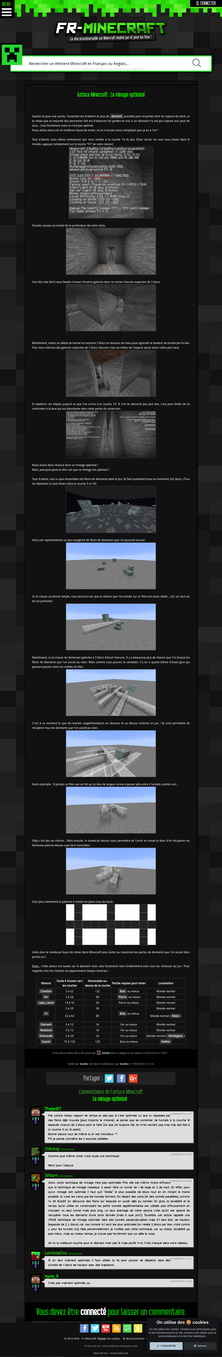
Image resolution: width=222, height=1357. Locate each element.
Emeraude (45, 1036)
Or (46, 1014)
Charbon (45, 991)
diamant (116, 116)
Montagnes (175, 1036)
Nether (165, 1042)
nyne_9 (51, 1276)
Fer (46, 997)
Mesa (175, 1016)
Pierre (122, 997)
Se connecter (206, 3)
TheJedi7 (53, 1109)
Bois (122, 991)
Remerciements (135, 1338)
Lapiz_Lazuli (46, 1003)
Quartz (46, 1042)
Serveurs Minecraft (119, 1353)
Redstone (46, 1030)
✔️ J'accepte (166, 1346)
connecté (93, 1312)
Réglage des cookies (108, 1338)
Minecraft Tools (101, 1353)
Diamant (45, 1024)
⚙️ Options (200, 1346)
